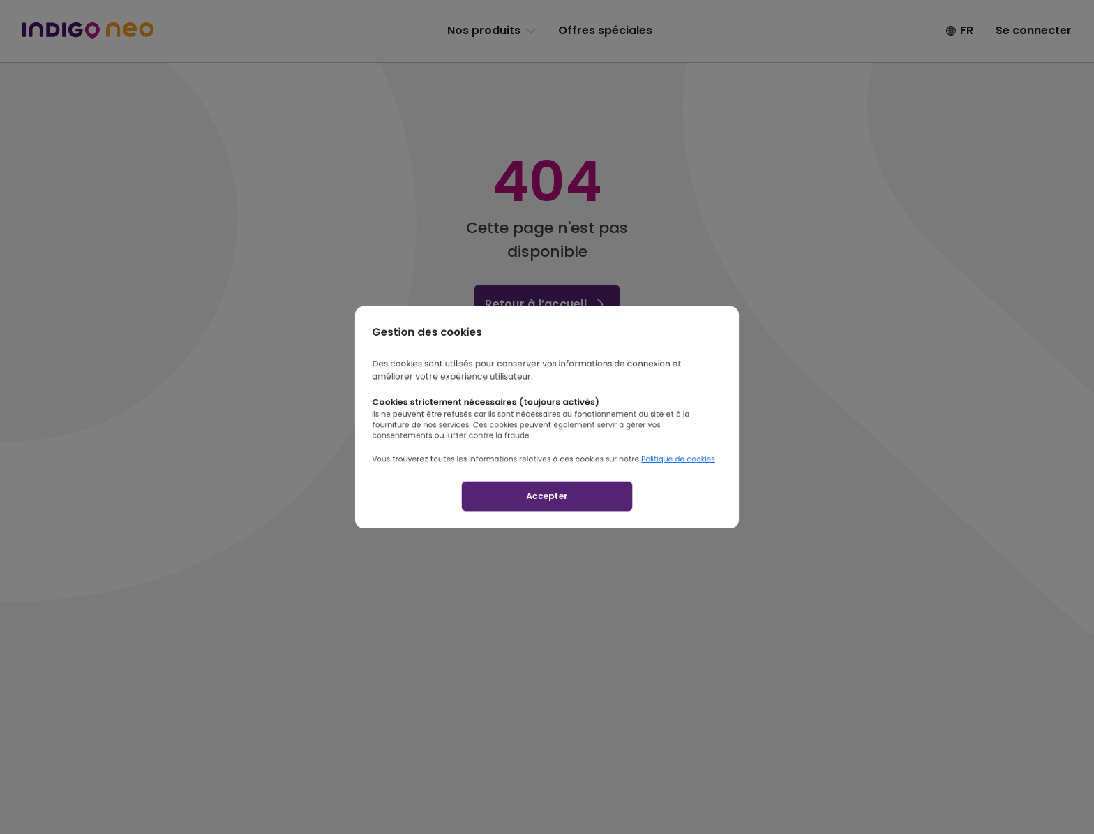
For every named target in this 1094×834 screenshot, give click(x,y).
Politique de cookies (718, 472)
